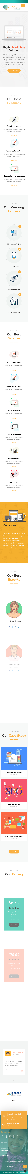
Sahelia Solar (4, 1148)
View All (14, 851)
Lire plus (14, 370)
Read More (14, 135)
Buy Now (14, 948)
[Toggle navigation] (23, 5)
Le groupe (4, 1142)
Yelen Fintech (4, 1151)
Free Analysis (14, 70)
